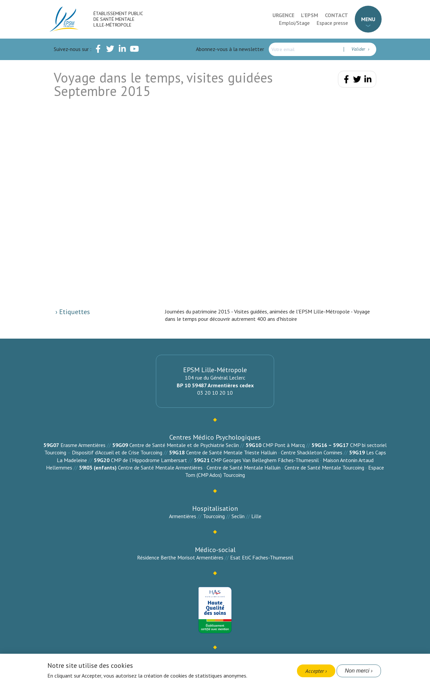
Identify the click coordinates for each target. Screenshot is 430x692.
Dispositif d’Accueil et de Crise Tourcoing (117, 452)
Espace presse (332, 22)
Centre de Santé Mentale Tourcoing (324, 467)
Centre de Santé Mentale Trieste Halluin (231, 452)
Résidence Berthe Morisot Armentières (180, 557)
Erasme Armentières (82, 445)
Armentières (182, 516)
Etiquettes (73, 311)
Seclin (238, 516)
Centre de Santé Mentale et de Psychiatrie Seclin (184, 445)
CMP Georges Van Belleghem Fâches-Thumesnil (265, 460)
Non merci (357, 671)
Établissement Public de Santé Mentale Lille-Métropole (118, 19)
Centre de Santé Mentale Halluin (244, 467)
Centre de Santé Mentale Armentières (160, 467)
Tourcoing (214, 516)
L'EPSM (309, 15)
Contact (336, 15)
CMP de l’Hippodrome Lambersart (149, 460)
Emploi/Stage (294, 22)
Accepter (314, 671)
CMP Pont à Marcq (284, 445)
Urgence (283, 15)
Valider (359, 49)
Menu (368, 19)
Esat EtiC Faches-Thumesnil (261, 557)
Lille (256, 516)
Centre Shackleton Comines (311, 452)
